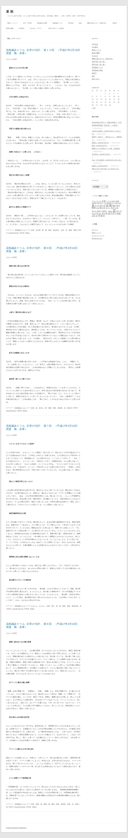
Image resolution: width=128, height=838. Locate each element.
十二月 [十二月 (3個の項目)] (108, 201)
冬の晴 (38, 230)
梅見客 (60, 408)
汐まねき (95, 56)
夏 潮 (9, 11)
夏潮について (96, 50)
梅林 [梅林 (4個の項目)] (114, 206)
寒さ (53, 606)
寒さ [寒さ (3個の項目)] (101, 203)
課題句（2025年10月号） (101, 143)
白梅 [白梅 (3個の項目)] (116, 208)
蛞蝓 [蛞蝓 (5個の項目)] (119, 213)
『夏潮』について (12, 23)
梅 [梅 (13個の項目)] (110, 205)
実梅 (37, 804)
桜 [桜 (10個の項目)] (107, 205)
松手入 (41, 408)
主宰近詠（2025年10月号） (101, 154)
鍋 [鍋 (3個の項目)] (96, 216)
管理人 (27, 233)
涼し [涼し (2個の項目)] (109, 208)
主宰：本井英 (27, 23)
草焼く (77, 804)
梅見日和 (75, 606)
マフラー (42, 606)
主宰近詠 (71, 23)
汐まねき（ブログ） (36, 28)
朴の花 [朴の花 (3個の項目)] (97, 206)
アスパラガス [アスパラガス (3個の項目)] (96, 201)
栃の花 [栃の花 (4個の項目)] (103, 206)
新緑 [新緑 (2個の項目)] (116, 203)
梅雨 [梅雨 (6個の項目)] (94, 208)
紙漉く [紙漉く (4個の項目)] (105, 211)
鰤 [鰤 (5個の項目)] (102, 216)
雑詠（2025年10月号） (100, 146)
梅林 (49, 408)
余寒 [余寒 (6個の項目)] (104, 201)
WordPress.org (97, 238)
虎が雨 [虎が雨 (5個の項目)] (105, 213)
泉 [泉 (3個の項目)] (106, 208)
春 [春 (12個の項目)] (93, 205)
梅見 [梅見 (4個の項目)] (118, 206)
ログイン (95, 230)
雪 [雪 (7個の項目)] (99, 215)
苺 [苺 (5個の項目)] (97, 213)
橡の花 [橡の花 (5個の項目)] (102, 208)
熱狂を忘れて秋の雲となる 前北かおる (105, 169)
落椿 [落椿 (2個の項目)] (100, 214)
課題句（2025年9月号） (100, 166)
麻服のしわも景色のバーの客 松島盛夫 (106, 148)
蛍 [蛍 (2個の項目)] (115, 214)
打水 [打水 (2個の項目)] (113, 203)
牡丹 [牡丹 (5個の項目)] (113, 208)
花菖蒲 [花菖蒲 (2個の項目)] (94, 214)
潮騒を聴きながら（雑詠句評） (97, 23)
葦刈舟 (69, 408)
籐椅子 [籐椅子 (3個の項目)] (99, 211)
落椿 (75, 230)
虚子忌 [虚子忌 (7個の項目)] (111, 213)
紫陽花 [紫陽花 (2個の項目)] (110, 211)
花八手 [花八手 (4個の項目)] (119, 211)
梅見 (49, 230)
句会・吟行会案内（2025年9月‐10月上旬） (107, 160)
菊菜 (70, 230)
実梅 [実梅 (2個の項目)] (98, 203)
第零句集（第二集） (99, 64)
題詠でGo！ (96, 79)
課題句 (115, 23)
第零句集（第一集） (99, 62)
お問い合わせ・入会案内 (56, 28)
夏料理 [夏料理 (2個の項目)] (113, 201)
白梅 (68, 804)
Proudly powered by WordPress (16, 828)
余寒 (32, 230)
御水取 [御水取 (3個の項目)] (109, 203)
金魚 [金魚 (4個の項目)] (93, 216)
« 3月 (94, 108)
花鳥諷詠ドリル (57, 23)
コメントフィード (98, 235)
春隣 (45, 804)
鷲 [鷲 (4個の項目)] (104, 216)
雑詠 (80, 23)
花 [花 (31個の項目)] (114, 211)
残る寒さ (56, 230)
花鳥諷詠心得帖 (42, 23)
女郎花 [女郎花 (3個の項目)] (94, 203)
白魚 (62, 230)
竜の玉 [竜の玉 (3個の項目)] (94, 211)
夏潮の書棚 (9, 28)
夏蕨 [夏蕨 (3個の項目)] (117, 201)
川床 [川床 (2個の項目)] (105, 203)
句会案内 (21, 28)
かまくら (34, 606)
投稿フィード (96, 233)
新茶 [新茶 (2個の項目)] (119, 203)
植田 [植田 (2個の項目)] (97, 208)
